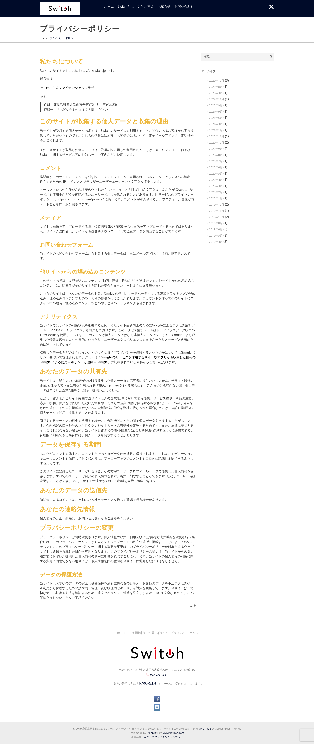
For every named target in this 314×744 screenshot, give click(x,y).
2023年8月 (216, 87)
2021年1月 (216, 130)
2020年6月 (216, 167)
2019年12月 (216, 204)
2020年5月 (216, 173)
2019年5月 (216, 235)
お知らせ (164, 6)
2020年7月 (216, 161)
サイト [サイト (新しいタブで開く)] (149, 357)
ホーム (109, 6)
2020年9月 (216, 149)
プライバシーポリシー (186, 633)
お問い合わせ (184, 6)
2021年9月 (216, 111)
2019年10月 (216, 217)
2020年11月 (216, 136)
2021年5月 (216, 118)
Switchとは (126, 6)
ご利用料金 (146, 6)
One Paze (205, 728)
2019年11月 (216, 211)
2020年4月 (216, 180)
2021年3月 (216, 124)
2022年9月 (216, 105)
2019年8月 (216, 223)
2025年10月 (216, 80)
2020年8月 (216, 155)
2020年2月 (216, 192)
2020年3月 (216, 186)
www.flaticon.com (173, 733)
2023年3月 (216, 93)
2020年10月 (216, 142)
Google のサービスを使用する (122, 357)
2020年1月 (216, 198)
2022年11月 (216, 99)
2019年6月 (216, 229)
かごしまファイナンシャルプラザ (70, 87)
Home (43, 38)
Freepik (151, 733)
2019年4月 (216, 242)
